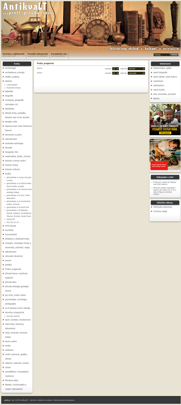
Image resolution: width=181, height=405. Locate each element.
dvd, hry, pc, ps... (13, 222)
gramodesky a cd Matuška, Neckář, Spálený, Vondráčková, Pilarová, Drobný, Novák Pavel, (19, 213)
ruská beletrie (12, 85)
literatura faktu (11, 380)
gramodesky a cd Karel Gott (18, 207)
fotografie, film (11, 152)
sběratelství (158, 85)
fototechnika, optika (162, 68)
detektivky (9, 109)
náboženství (10, 252)
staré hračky (159, 90)
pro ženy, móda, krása (15, 295)
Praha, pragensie (13, 269)
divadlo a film (11, 122)
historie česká (11, 165)
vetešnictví (158, 81)
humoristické (11, 234)
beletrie (8, 81)
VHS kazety (10, 226)
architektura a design (15, 72)
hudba (8, 173)
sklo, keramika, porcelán (164, 94)
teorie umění (11, 341)
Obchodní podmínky (162, 207)
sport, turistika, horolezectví (18, 320)
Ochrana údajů (160, 211)
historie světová (12, 169)
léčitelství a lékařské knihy (17, 239)
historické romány (14, 88)
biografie (9, 96)
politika (8, 265)
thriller (8, 346)
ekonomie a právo (13, 135)
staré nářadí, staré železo (165, 77)
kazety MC (11, 219)
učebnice (9, 350)
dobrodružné (11, 139)
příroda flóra (10, 282)
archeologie (10, 68)
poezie (8, 260)
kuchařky (9, 230)
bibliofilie (9, 91)
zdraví (8, 367)
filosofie (8, 147)
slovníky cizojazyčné (14, 312)
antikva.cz (9, 400)
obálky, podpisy (12, 77)
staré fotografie (160, 72)
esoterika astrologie (14, 143)
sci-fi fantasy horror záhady (17, 308)
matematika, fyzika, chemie (17, 156)
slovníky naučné (13, 316)
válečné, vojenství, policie (17, 363)
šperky (156, 98)
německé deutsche (14, 256)
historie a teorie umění (15, 160)
